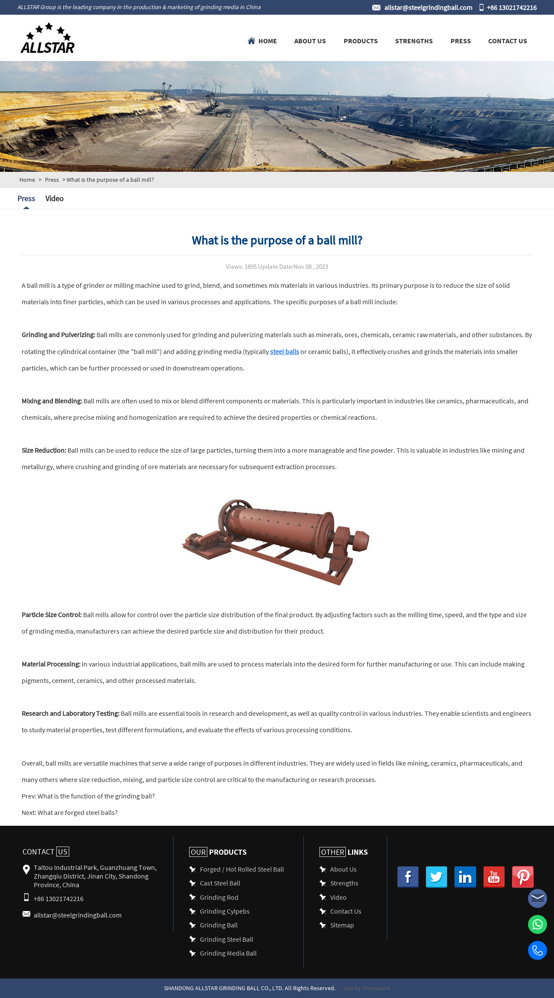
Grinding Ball (219, 925)
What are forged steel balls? (77, 812)
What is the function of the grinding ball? (95, 796)
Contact (46, 851)
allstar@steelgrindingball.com (428, 7)
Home (267, 40)
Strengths (414, 40)
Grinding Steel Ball (226, 939)
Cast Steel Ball (220, 883)
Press (461, 40)
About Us (310, 40)
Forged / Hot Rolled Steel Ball (242, 869)
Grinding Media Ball (228, 953)
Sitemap (342, 925)
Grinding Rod (219, 897)
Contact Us (507, 40)
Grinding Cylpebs (225, 911)
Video (54, 198)
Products (361, 40)
